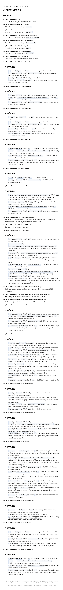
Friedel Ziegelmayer (32, 582)
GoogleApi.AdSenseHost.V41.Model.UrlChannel (17, 522)
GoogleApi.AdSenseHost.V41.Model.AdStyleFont (18, 224)
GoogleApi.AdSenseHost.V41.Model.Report (16, 441)
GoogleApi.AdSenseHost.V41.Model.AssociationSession (20, 334)
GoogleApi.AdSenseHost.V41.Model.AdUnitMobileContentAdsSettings (24, 299)
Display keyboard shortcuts (15, 585)
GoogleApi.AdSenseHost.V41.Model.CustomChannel (18, 383)
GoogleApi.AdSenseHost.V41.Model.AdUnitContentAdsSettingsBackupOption (26, 294)
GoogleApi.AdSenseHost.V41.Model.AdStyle (16, 186)
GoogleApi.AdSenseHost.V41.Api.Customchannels (18, 40)
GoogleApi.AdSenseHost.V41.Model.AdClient (17, 108)
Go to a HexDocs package (41, 585)
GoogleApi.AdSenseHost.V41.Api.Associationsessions (20, 35)
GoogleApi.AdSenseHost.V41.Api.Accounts (16, 24)
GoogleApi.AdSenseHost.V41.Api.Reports (16, 46)
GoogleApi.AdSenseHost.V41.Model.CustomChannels (19, 412)
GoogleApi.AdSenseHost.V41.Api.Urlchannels (17, 51)
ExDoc (14, 582)
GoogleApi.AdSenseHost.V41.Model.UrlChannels (18, 549)
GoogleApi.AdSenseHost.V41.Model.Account (16, 62)
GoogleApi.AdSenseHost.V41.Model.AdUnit (16, 230)
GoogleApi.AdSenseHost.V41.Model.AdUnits (16, 305)
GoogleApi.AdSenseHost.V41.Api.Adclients (16, 30)
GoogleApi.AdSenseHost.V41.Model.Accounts (17, 86)
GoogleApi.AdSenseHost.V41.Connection (15, 56)
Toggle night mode (28, 585)
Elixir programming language (50, 582)
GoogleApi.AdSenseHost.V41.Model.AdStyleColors (18, 217)
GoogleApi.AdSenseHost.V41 (11, 19)
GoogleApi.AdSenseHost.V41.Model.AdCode (16, 168)
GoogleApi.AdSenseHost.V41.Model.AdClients (17, 139)
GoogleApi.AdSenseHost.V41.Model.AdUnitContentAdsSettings (22, 286)
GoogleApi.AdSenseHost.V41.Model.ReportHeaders (18, 500)
